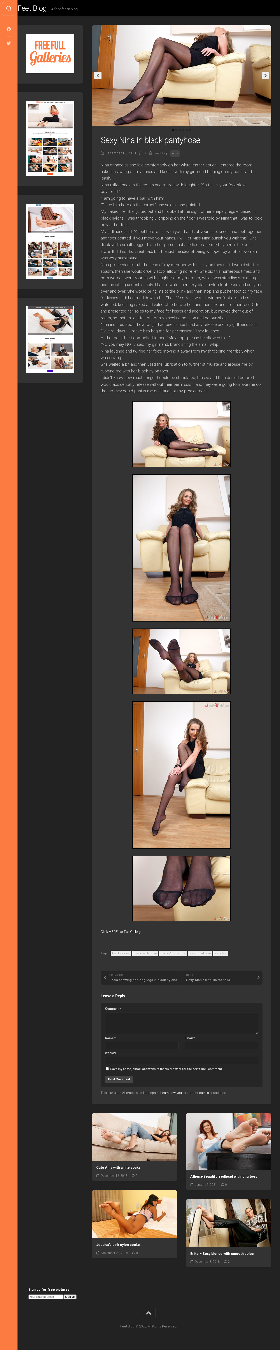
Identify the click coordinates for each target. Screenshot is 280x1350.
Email (190, 1039)
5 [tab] (187, 131)
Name (110, 1039)
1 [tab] (173, 131)
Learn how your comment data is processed (193, 1094)
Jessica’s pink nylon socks (118, 1246)
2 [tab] (176, 131)
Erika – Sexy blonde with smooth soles (222, 1255)
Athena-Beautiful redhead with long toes (223, 1178)
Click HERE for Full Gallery (125, 932)
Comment (113, 1010)
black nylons (121, 954)
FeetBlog (161, 154)
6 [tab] (190, 131)
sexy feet (221, 954)
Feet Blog (42, 9)
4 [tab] (183, 131)
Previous (98, 77)
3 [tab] (180, 131)
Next (265, 77)
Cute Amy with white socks (118, 1169)
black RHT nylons (173, 954)
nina (176, 154)
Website (111, 1054)
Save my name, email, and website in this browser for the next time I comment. (166, 1070)
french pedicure (200, 954)
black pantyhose (145, 954)
